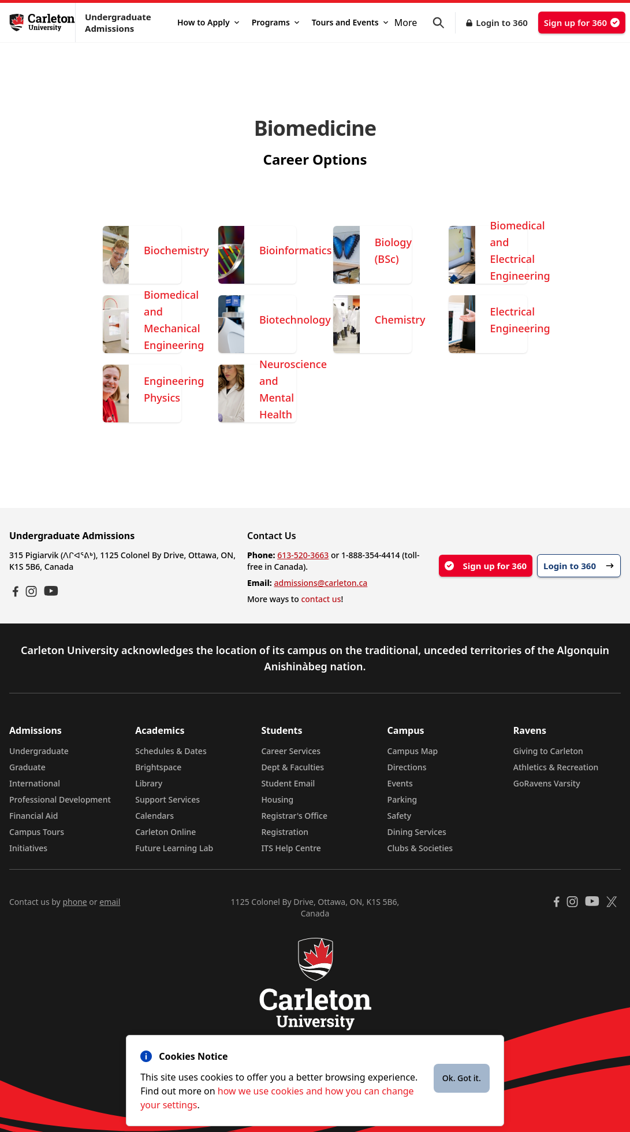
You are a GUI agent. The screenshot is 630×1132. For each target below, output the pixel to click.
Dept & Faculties (292, 767)
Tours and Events (350, 22)
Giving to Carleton (548, 750)
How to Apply (208, 22)
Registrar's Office (294, 815)
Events (400, 783)
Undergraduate (39, 750)
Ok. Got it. (461, 1077)
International (34, 783)
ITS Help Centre (291, 847)
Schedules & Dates (171, 750)
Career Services (290, 750)
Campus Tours (36, 831)
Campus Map (412, 750)
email (109, 901)
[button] (444, 23)
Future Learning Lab (174, 847)
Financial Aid (33, 815)
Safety (399, 815)
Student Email (288, 783)
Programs (275, 22)
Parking (402, 799)
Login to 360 (502, 22)
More (405, 22)
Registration (284, 831)
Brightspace (158, 767)
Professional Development (60, 799)
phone (74, 901)
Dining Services (416, 831)
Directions (407, 767)
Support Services (167, 799)
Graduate (27, 767)
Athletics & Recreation (555, 767)
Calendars (154, 815)
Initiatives (28, 847)
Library (148, 783)
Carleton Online (165, 831)
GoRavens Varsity (546, 783)
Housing (277, 799)
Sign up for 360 (582, 22)
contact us (321, 598)
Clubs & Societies (420, 847)
